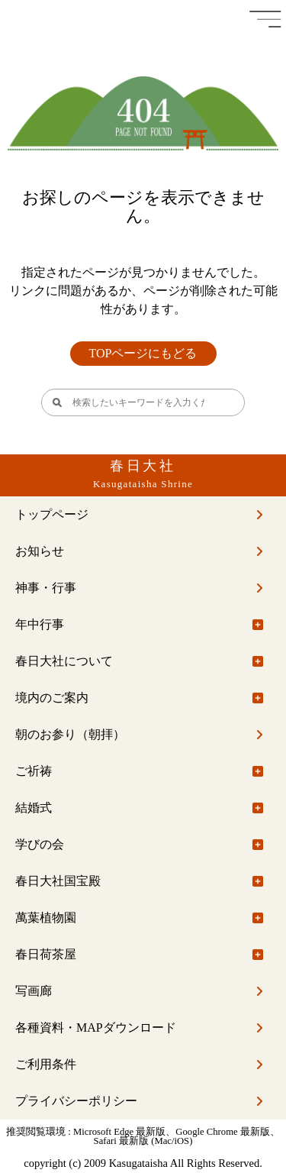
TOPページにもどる (143, 353)
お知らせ (39, 550)
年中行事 (39, 624)
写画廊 (33, 990)
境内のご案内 (51, 697)
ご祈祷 (33, 770)
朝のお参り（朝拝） (70, 734)
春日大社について (64, 660)
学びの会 (39, 844)
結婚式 (33, 807)
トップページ (51, 514)
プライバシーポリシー (76, 1100)
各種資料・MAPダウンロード (95, 1027)
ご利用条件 (45, 1064)
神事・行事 (45, 587)
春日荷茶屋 (45, 954)
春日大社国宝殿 (58, 880)
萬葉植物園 (45, 917)
